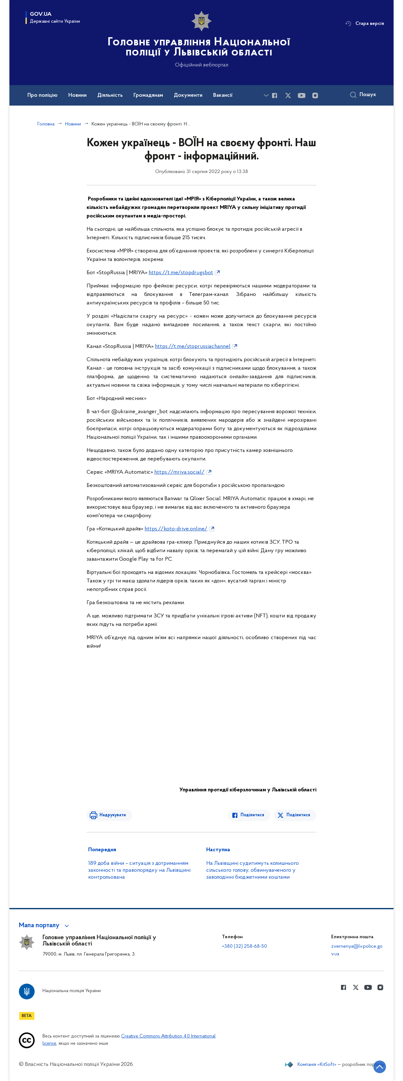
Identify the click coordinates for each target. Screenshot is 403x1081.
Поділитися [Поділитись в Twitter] (298, 815)
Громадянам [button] (148, 95)
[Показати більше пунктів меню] (266, 95)
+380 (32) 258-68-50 (244, 946)
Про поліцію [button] (42, 95)
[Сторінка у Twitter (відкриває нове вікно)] (288, 95)
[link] (185, 273)
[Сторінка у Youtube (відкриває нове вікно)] (301, 95)
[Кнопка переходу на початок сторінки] (379, 1067)
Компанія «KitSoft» (317, 1064)
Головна (45, 124)
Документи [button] (188, 95)
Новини (73, 124)
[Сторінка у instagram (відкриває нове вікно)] (315, 95)
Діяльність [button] (110, 95)
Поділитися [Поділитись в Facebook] (252, 815)
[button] (45, 925)
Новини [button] (77, 95)
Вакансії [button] (223, 95)
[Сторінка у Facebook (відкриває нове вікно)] (274, 95)
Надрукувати (112, 815)
